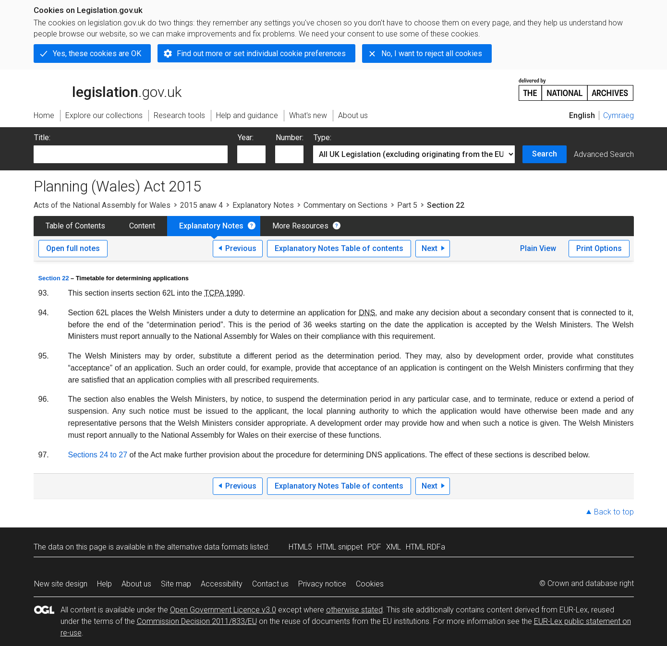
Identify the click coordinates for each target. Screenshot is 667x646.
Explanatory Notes (263, 205)
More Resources (300, 225)
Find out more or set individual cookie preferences (261, 53)
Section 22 (53, 278)
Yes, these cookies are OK (97, 53)
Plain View (538, 248)
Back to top (614, 511)
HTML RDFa (425, 546)
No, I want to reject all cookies (431, 53)
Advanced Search (604, 154)
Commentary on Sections (345, 205)
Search (544, 153)
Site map (176, 583)
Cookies (370, 583)
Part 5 (407, 205)
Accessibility (222, 583)
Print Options (599, 248)
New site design (60, 583)
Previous (240, 248)
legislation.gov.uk (108, 88)
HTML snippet (340, 546)
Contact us (270, 583)
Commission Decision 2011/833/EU (197, 621)
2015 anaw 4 (201, 205)
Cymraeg (618, 115)
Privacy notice (322, 583)
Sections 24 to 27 (98, 455)
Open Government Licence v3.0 (223, 609)
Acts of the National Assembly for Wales (102, 205)
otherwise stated (354, 609)
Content (142, 225)
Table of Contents (75, 225)
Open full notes (73, 248)
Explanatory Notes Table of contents (339, 248)
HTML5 (300, 546)
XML (393, 546)
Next (429, 248)
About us (136, 583)
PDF (374, 546)
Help (104, 583)
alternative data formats (207, 546)
